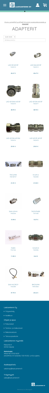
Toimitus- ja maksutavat (14, 328)
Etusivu (7, 22)
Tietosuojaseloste (11, 336)
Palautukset (9, 324)
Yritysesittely (9, 311)
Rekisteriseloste (10, 332)
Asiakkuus (8, 315)
